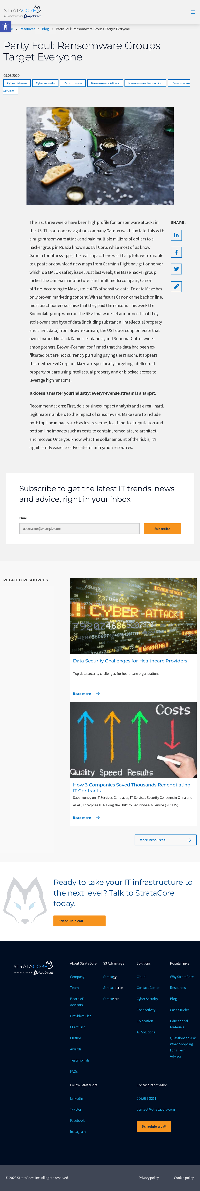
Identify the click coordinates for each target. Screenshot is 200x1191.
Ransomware (73, 83)
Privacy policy (149, 1177)
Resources (27, 28)
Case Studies (179, 1009)
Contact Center (148, 987)
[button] (5, 26)
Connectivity (146, 1009)
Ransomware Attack (105, 83)
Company (77, 976)
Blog (45, 28)
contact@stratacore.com (156, 1109)
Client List (77, 1027)
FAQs (74, 1071)
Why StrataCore (181, 976)
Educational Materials (179, 1024)
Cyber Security (147, 998)
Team (74, 987)
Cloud (141, 976)
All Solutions (146, 1032)
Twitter (75, 1109)
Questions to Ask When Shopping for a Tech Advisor (183, 1047)
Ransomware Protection (145, 83)
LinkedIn (76, 1098)
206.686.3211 (146, 1098)
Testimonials (80, 1060)
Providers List (80, 1015)
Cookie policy (184, 1177)
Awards (75, 1049)
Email (23, 518)
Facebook (77, 1120)
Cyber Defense (17, 83)
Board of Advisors (76, 1001)
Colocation (145, 1021)
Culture (75, 1038)
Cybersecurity (45, 83)
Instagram (78, 1131)
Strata (109, 977)
